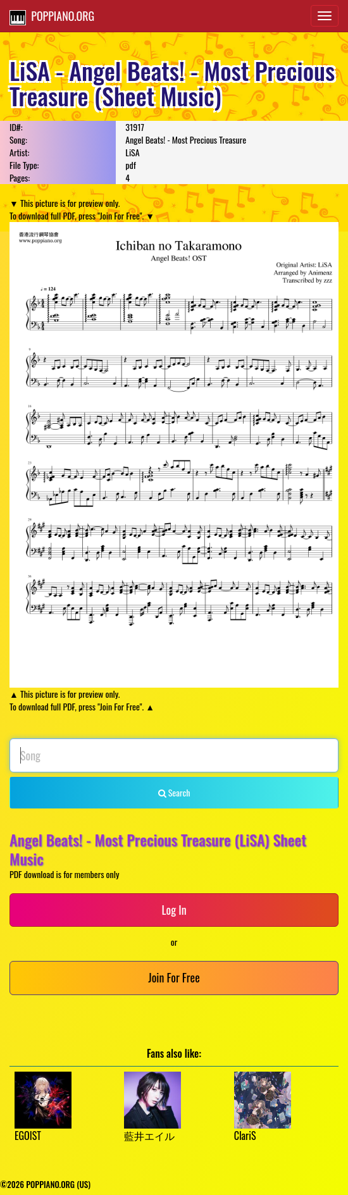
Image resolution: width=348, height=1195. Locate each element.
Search (174, 792)
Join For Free (173, 977)
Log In (173, 909)
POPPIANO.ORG (51, 16)
